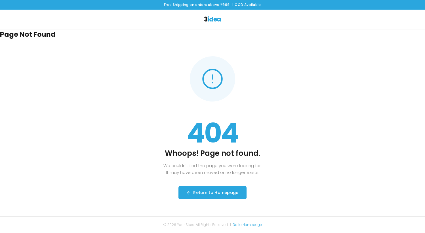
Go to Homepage (247, 224)
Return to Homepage (212, 192)
